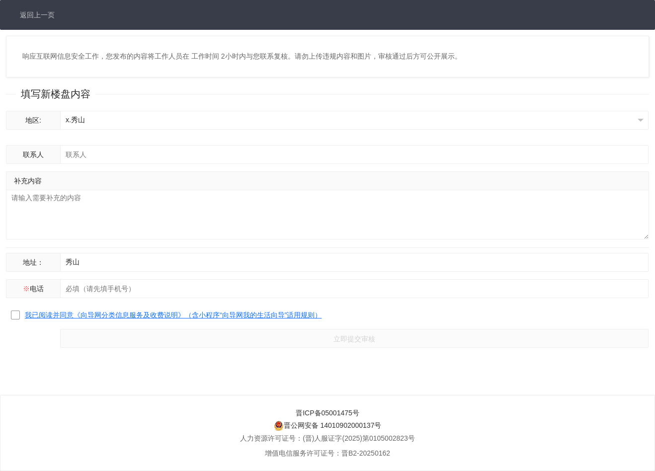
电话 (33, 289)
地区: (33, 120)
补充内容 (28, 181)
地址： (33, 262)
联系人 (33, 154)
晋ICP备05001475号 (327, 413)
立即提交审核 (354, 339)
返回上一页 (37, 15)
